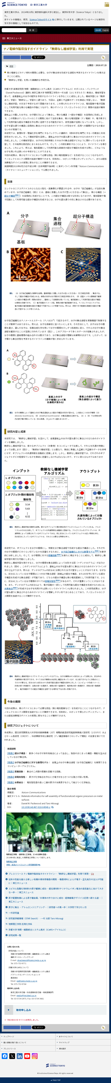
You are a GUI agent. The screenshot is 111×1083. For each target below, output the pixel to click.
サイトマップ (64, 1042)
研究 (11, 66)
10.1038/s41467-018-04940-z (36, 807)
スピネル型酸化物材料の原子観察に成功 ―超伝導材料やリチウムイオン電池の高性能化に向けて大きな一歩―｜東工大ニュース (56, 890)
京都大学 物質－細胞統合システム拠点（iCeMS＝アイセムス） (38, 929)
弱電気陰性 (52, 581)
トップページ (8, 1036)
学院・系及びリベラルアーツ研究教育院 (22, 864)
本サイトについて (66, 1036)
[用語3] (10, 771)
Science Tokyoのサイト (41, 19)
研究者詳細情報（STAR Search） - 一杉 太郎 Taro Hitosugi (36, 918)
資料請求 (62, 1048)
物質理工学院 (11, 861)
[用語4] (10, 776)
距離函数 (55, 555)
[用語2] (10, 762)
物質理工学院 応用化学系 (20, 923)
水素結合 (11, 588)
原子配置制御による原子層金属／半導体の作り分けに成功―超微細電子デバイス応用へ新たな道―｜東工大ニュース (56, 899)
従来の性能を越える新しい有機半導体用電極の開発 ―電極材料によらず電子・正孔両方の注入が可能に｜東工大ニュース (56, 881)
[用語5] (10, 782)
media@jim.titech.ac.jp (26, 995)
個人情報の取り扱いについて (14, 1042)
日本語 (98, 30)
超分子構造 (12, 195)
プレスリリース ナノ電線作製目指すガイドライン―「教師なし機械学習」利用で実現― (51, 873)
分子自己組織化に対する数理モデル (80, 551)
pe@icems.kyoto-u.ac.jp (27, 981)
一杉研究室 (14, 912)
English (106, 30)
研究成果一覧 (15, 935)
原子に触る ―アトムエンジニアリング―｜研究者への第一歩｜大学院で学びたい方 (48, 907)
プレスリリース (9, 1048)
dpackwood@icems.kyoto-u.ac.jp (31, 960)
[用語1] (10, 753)
